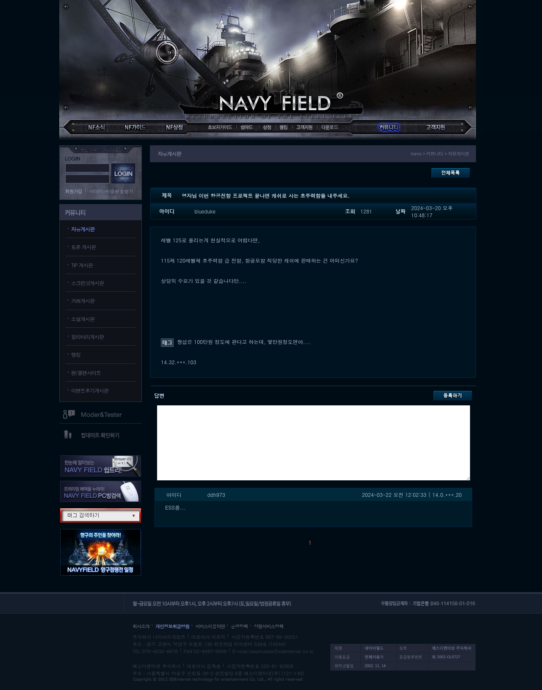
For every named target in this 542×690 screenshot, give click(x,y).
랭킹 (75, 354)
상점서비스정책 (268, 626)
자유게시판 (82, 229)
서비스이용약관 (210, 626)
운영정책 (239, 626)
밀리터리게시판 (87, 336)
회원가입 (73, 191)
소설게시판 (82, 318)
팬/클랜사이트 (86, 372)
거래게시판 (82, 300)
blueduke (205, 211)
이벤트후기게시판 (89, 390)
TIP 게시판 (82, 265)
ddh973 (216, 494)
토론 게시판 (83, 246)
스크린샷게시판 (87, 282)
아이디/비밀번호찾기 (112, 191)
